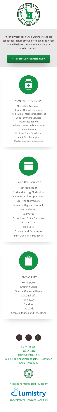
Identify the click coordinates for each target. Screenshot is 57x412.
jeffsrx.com (32, 363)
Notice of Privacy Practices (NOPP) (28, 58)
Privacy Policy (16, 400)
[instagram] (38, 337)
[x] (28, 337)
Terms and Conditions (36, 400)
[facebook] (19, 337)
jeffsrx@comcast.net (28, 354)
